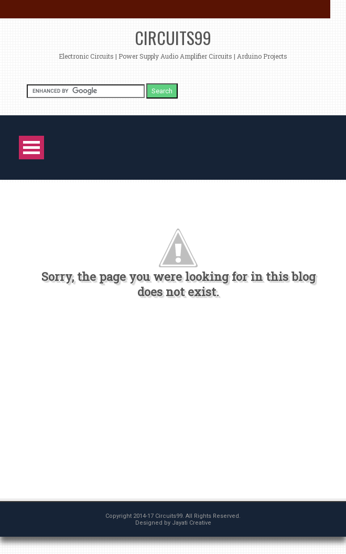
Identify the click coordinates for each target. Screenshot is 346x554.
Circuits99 (173, 37)
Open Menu (31, 147)
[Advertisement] (172, 403)
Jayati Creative (191, 522)
